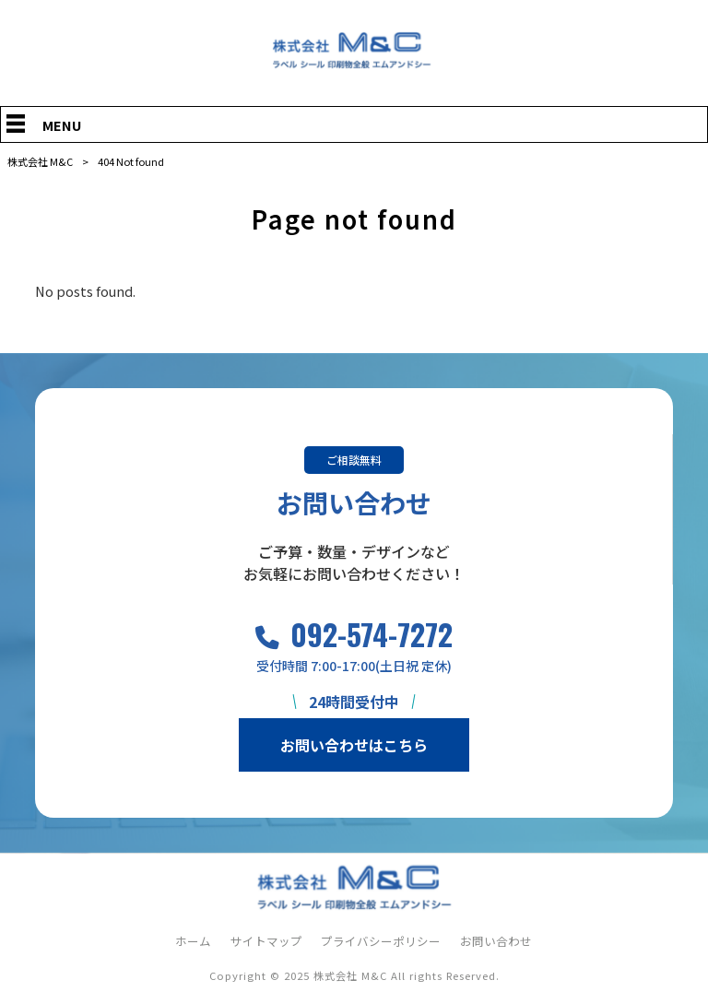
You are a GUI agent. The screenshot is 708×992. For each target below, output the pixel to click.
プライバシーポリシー (381, 941)
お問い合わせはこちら (354, 745)
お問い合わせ (496, 941)
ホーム (193, 941)
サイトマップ (266, 941)
